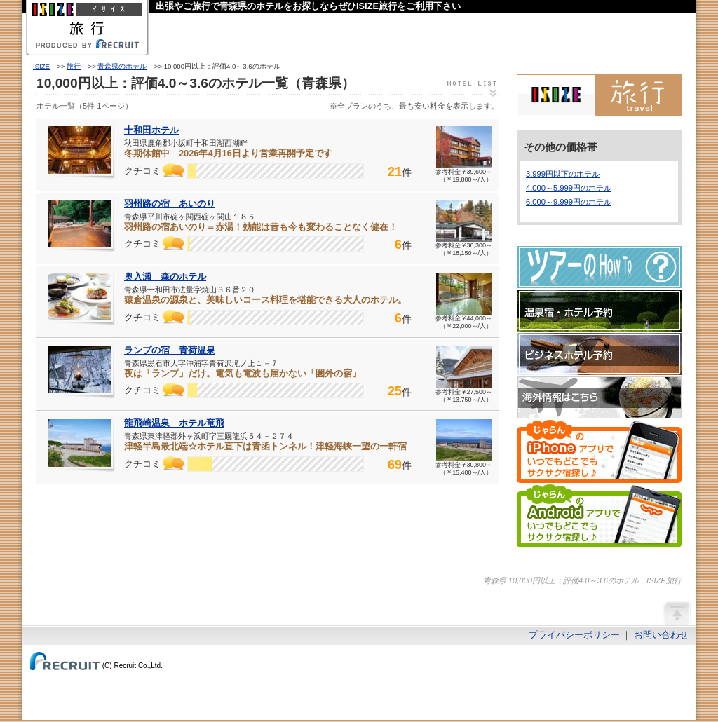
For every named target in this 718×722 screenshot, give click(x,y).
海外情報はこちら (599, 397)
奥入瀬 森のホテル (165, 276)
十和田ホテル (151, 130)
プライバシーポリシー (574, 634)
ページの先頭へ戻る (676, 613)
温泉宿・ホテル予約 (599, 311)
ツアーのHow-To (599, 267)
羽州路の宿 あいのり (169, 203)
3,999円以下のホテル (563, 174)
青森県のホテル (122, 66)
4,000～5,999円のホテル (568, 188)
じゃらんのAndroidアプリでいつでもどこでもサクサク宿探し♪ (599, 515)
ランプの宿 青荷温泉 (169, 350)
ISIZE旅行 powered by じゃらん (599, 95)
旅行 (74, 66)
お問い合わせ (661, 634)
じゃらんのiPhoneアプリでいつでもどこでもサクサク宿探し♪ (599, 451)
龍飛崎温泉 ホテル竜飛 (174, 423)
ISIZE (41, 66)
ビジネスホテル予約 (599, 354)
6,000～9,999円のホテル (568, 202)
